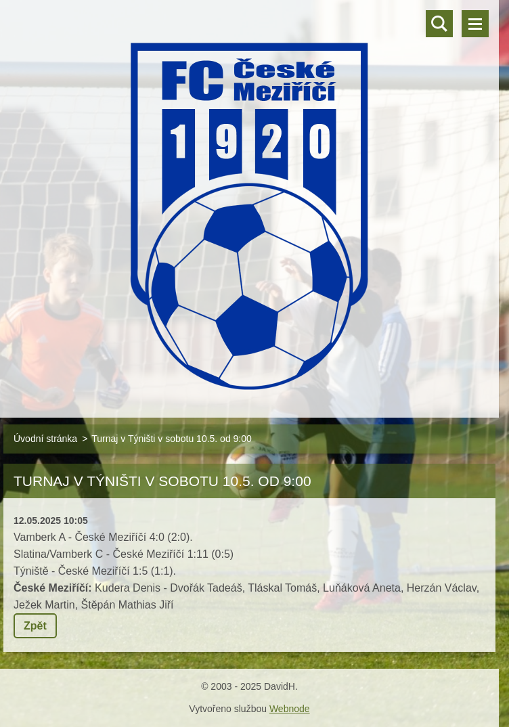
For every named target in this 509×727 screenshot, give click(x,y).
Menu (475, 23)
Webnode (289, 708)
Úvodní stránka (45, 438)
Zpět (35, 626)
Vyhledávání (439, 23)
